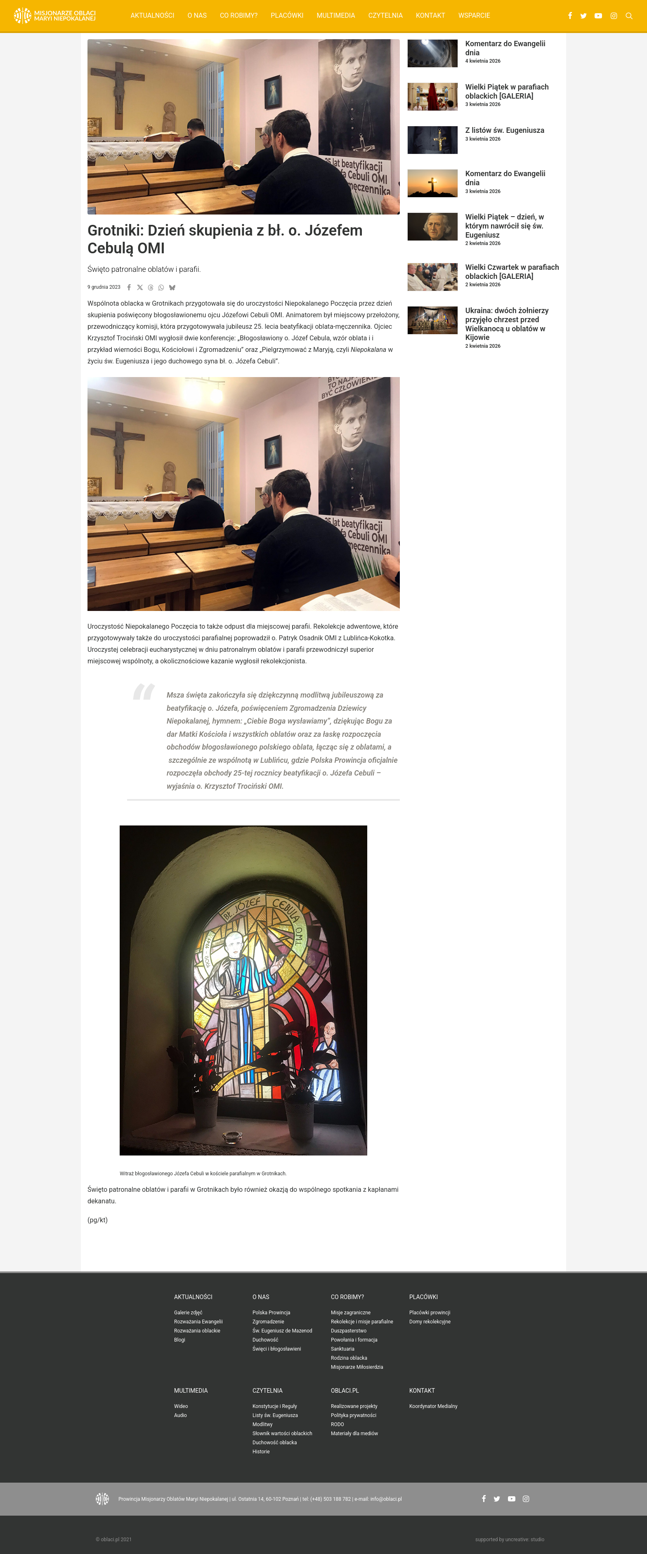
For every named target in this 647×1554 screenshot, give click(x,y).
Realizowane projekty (354, 1406)
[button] (568, 15)
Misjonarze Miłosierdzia (357, 1367)
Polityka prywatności (353, 1415)
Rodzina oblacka (349, 1358)
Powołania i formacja (354, 1340)
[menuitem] (152, 15)
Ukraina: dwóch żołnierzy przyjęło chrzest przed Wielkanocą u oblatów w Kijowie (507, 324)
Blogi (179, 1340)
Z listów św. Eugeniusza (505, 130)
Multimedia (336, 15)
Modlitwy (263, 1424)
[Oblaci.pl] (54, 15)
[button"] (484, 1500)
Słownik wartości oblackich (282, 1433)
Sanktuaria (342, 1349)
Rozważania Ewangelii (198, 1322)
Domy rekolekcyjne (430, 1322)
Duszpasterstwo (348, 1331)
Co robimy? (239, 15)
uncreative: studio (524, 1539)
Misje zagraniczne (351, 1313)
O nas (196, 15)
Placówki (287, 15)
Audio (180, 1415)
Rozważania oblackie (197, 1331)
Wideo (181, 1406)
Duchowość (266, 1340)
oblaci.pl (345, 1390)
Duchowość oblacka (275, 1443)
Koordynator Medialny (433, 1406)
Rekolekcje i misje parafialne (362, 1322)
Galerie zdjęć (188, 1313)
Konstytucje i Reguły (275, 1406)
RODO (337, 1424)
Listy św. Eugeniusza (275, 1415)
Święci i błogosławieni (277, 1349)
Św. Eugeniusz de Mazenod (282, 1331)
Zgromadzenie (268, 1322)
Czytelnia (385, 15)
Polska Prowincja (271, 1313)
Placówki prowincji (429, 1313)
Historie (261, 1452)
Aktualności (153, 15)
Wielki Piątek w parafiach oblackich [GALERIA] (507, 91)
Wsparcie (474, 15)
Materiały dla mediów (354, 1433)
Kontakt (430, 15)
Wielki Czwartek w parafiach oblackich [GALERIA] (512, 272)
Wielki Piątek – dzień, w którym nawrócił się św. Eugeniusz (504, 225)
